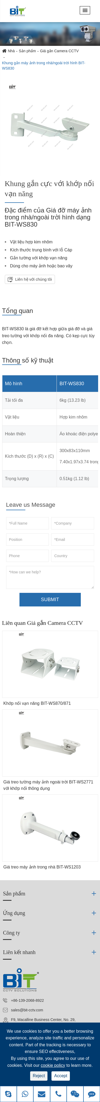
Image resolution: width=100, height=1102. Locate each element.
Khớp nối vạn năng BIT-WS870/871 (37, 703)
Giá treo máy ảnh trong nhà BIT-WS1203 (42, 867)
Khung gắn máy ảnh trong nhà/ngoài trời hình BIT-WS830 (43, 65)
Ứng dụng (14, 913)
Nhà (11, 51)
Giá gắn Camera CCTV (59, 51)
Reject (39, 1075)
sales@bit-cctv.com (27, 1010)
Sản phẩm (27, 51)
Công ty (11, 933)
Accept (60, 1075)
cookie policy (53, 1065)
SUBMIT (50, 599)
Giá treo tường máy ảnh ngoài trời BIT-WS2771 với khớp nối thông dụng (48, 785)
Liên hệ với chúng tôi (33, 279)
